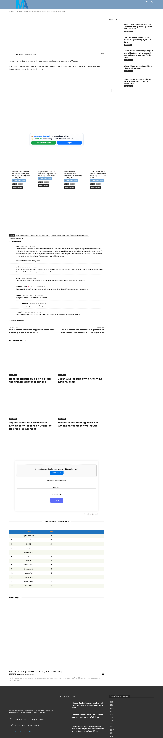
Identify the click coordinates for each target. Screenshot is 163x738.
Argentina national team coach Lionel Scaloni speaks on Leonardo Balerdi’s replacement (30, 425)
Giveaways (12, 674)
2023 (112, 711)
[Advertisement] (56, 32)
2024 (112, 708)
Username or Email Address (56, 480)
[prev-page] (110, 90)
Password (56, 486)
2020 (112, 720)
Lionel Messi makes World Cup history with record (138, 67)
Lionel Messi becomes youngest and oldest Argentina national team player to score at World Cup (138, 54)
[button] (152, 2)
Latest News (13, 375)
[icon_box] (24, 725)
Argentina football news (40, 235)
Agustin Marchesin (22, 235)
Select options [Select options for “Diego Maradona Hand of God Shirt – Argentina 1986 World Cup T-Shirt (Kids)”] (43, 185)
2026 (112, 701)
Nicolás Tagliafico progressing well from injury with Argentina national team (138, 27)
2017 (112, 729)
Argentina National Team (60, 235)
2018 (112, 726)
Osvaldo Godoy (21, 674)
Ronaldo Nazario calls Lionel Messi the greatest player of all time (30, 380)
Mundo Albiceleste (16, 238)
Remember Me (56, 494)
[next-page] (113, 90)
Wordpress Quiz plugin (91, 513)
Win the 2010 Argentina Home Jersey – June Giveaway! (35, 671)
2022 (112, 714)
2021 (112, 717)
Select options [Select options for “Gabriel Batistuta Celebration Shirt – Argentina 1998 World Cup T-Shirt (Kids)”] (69, 187)
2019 (112, 723)
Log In (69, 143)
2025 (112, 704)
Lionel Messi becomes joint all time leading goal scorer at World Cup (137, 81)
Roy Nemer (19, 54)
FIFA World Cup (129, 31)
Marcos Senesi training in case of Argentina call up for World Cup (78, 424)
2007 (112, 736)
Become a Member (44, 143)
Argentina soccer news (79, 235)
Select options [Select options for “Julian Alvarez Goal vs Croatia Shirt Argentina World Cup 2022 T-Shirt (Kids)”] (95, 187)
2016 (112, 732)
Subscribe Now (56, 472)
